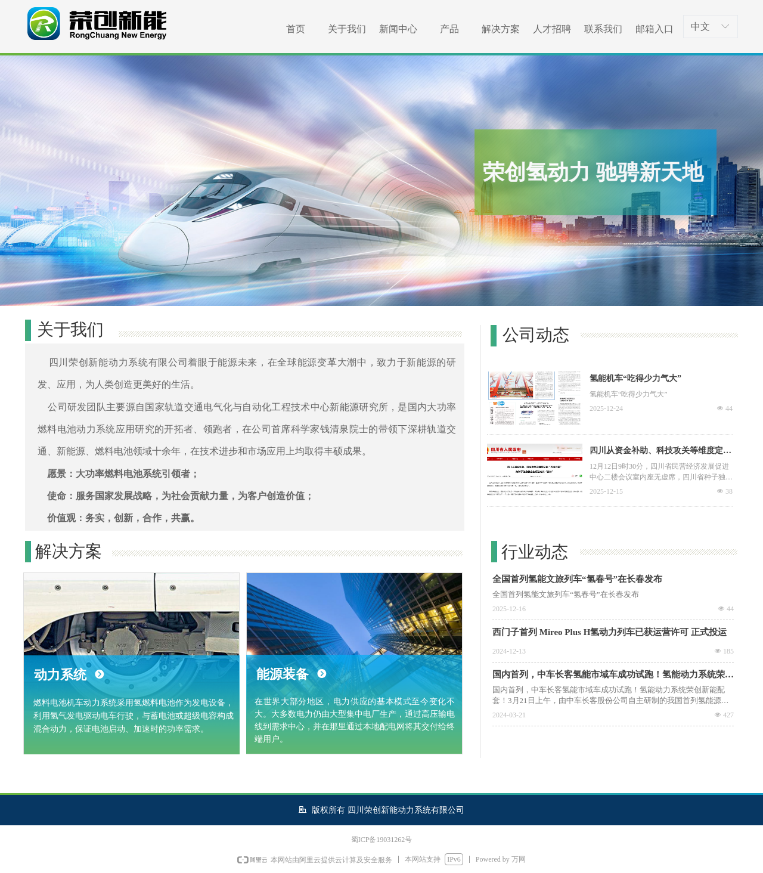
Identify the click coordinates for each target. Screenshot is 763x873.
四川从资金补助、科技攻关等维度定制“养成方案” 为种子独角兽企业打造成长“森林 (657, 452)
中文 (700, 26)
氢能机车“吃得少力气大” (635, 378)
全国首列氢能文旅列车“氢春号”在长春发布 (577, 579)
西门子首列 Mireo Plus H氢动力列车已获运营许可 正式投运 (609, 632)
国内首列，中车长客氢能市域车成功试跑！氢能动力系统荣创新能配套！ (613, 676)
